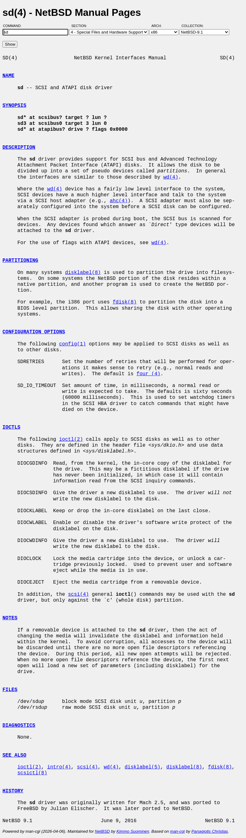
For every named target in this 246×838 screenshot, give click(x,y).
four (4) (148, 374)
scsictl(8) (32, 773)
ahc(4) (119, 201)
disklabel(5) (142, 767)
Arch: (159, 26)
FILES (9, 689)
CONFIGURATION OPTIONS (33, 332)
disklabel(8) (83, 272)
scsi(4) (78, 594)
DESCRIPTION (18, 147)
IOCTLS (11, 427)
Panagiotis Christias (209, 831)
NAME (8, 75)
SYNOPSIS (14, 105)
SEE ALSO (14, 755)
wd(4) (170, 177)
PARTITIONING (20, 260)
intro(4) (59, 767)
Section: (80, 26)
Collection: (192, 26)
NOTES (9, 618)
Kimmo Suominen (132, 831)
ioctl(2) (71, 439)
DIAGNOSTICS (18, 725)
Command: (14, 26)
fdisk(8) (124, 302)
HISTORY (12, 791)
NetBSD (102, 831)
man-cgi (177, 831)
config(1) (72, 344)
